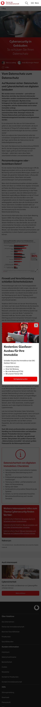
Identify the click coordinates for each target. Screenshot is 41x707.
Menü (37, 3)
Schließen (36, 325)
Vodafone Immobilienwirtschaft (13, 3)
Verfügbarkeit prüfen (21, 379)
